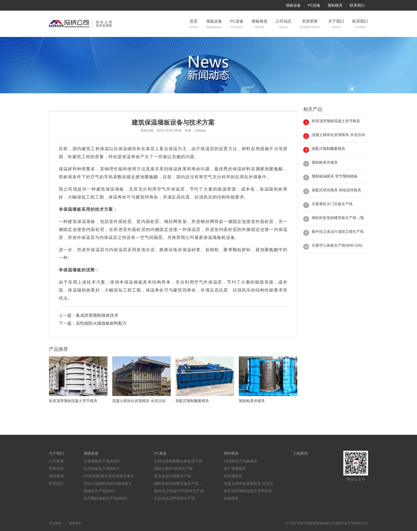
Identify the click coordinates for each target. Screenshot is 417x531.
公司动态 (283, 24)
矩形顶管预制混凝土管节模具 (336, 121)
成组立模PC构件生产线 (173, 468)
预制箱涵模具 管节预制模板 (334, 176)
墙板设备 (293, 5)
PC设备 (314, 5)
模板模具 (260, 24)
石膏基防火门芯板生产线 (332, 204)
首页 (193, 24)
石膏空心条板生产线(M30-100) (337, 245)
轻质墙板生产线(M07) (101, 468)
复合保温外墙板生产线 (172, 476)
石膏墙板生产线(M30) (101, 461)
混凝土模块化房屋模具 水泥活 (248, 483)
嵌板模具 (231, 498)
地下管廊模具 (235, 468)
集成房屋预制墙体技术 (97, 315)
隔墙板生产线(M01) (100, 491)
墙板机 (219, 237)
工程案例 (300, 453)
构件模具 (231, 453)
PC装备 (160, 453)
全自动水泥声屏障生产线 (174, 498)
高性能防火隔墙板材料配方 (101, 323)
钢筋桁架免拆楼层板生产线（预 (338, 218)
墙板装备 (91, 453)
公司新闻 (56, 461)
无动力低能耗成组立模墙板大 (108, 483)
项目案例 (56, 476)
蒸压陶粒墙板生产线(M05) (105, 498)
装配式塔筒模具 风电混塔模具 (336, 190)
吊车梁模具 (233, 476)
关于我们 (336, 24)
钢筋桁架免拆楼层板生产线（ (178, 483)
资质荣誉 (309, 24)
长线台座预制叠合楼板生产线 (178, 461)
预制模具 (335, 5)
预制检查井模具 (325, 162)
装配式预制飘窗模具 (328, 148)
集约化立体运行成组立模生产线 (338, 231)
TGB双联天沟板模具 (240, 461)
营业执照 (55, 523)
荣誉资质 (56, 468)
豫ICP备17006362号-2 (352, 523)
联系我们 (357, 5)
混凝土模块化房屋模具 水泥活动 (338, 135)
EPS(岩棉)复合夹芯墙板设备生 (109, 476)
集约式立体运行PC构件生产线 (179, 491)
